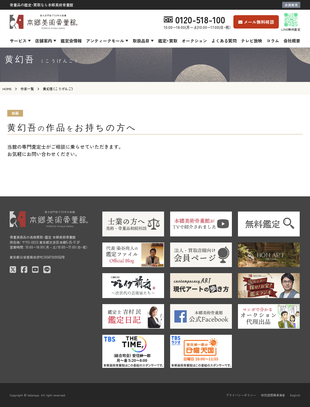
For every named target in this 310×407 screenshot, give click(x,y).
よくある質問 (224, 41)
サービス (18, 41)
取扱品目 (141, 41)
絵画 (15, 113)
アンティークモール (105, 41)
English (295, 395)
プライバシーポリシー (241, 395)
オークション (194, 41)
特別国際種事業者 (273, 395)
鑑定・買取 (167, 41)
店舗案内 (43, 41)
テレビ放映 (251, 41)
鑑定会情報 (71, 41)
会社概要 (291, 41)
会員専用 (291, 4)
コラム (272, 41)
